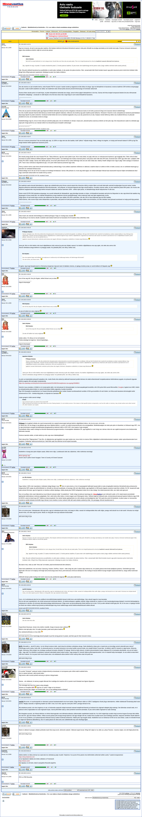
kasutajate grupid (128, 19)
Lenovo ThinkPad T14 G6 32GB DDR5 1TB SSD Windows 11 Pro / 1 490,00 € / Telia (72, 38)
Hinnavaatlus (35, 31)
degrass (4, 614)
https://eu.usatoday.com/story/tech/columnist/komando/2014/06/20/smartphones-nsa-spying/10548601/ (49, 383)
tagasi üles (5, 79)
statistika (108, 19)
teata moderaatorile (72, 41)
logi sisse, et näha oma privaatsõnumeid (122, 21)
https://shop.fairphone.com (27, 757)
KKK (96, 19)
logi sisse (137, 21)
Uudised (23, 27)
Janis (3, 44)
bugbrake (4, 750)
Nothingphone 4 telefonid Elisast (58, 36)
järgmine (138, 29)
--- (19, 99)
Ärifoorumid (54, 31)
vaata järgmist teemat (135, 28)
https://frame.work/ (24, 761)
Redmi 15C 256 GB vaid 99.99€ (58, 34)
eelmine (127, 29)
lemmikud (107, 21)
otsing (101, 19)
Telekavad (82, 31)
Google (120, 387)
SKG (3, 531)
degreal (4, 773)
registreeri (137, 19)
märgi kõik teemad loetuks (134, 25)
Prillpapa (4, 82)
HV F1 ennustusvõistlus (65, 31)
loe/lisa (13, 76)
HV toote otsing (91, 31)
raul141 (4, 506)
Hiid (3, 274)
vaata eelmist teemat (123, 28)
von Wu (4, 447)
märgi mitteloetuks (135, 26)
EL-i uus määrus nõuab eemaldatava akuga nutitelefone (62, 27)
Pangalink (76, 31)
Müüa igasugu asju (24, 455)
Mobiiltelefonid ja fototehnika (36, 27)
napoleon (4, 227)
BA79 (3, 152)
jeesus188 (5, 667)
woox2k (4, 106)
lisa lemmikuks (5, 797)
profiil (101, 21)
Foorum (42, 31)
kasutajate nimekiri (117, 19)
